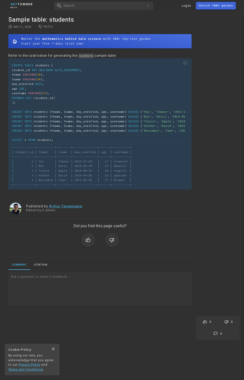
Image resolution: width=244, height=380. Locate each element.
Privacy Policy (30, 364)
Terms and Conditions (25, 369)
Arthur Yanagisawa (65, 206)
